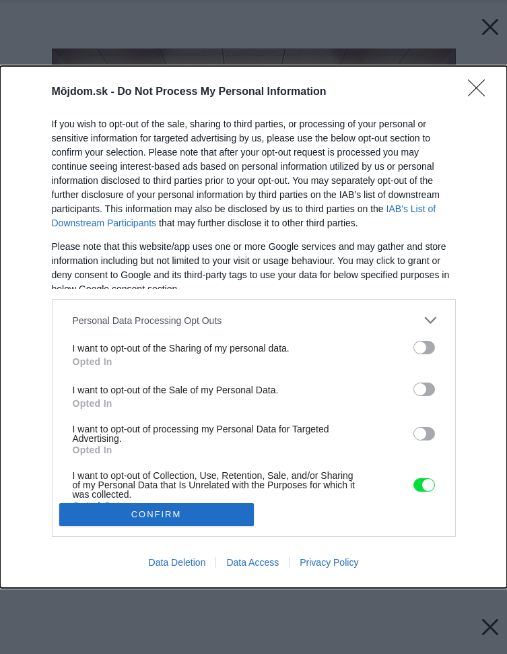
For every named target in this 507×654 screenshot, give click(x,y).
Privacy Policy (329, 562)
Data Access (252, 562)
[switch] (424, 347)
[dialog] (253, 326)
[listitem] (254, 320)
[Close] (481, 92)
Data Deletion (177, 562)
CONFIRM (156, 514)
